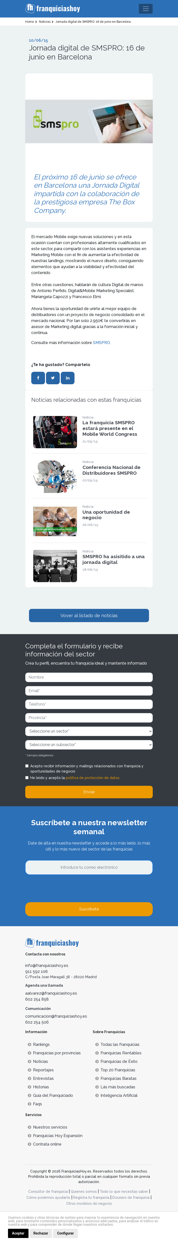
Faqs (35, 1104)
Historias (38, 1087)
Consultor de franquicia (48, 1192)
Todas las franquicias (117, 1044)
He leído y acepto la (75, 778)
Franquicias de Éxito (116, 1061)
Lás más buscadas (115, 1087)
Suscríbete (89, 909)
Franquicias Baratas (115, 1078)
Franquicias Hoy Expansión (55, 1135)
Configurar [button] (65, 1233)
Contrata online (45, 1144)
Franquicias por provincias (54, 1053)
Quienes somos (84, 1192)
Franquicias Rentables (118, 1053)
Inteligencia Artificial (116, 1095)
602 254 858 (37, 999)
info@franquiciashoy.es (46, 965)
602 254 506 (37, 1022)
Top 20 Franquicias (115, 1070)
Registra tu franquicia (91, 1198)
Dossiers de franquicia (131, 1198)
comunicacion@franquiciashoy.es (56, 1016)
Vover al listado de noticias (89, 615)
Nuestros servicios (47, 1127)
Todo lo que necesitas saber (124, 1192)
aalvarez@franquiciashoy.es (51, 993)
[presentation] (63, 888)
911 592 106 (36, 971)
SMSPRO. (102, 342)
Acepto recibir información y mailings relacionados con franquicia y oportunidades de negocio (87, 768)
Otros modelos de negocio (89, 1204)
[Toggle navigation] (146, 9)
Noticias (38, 1061)
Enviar (89, 792)
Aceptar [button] (18, 1233)
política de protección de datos (93, 778)
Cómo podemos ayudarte (48, 1198)
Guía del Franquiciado (50, 1095)
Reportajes (41, 1070)
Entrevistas (41, 1078)
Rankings (39, 1044)
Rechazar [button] (41, 1233)
